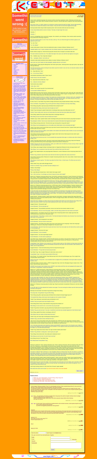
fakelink (15, 65)
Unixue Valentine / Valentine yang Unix (42, 378)
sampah (15, 67)
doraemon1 (16, 73)
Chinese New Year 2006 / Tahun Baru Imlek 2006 (44, 381)
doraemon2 (16, 66)
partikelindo (16, 72)
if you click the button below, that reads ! (56, 368)
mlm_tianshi (16, 64)
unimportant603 (16, 69)
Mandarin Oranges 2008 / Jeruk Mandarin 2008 (44, 380)
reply (79, 400)
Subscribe (74, 439)
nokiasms (15, 74)
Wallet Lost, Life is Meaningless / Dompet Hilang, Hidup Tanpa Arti (48, 377)
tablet (15, 68)
